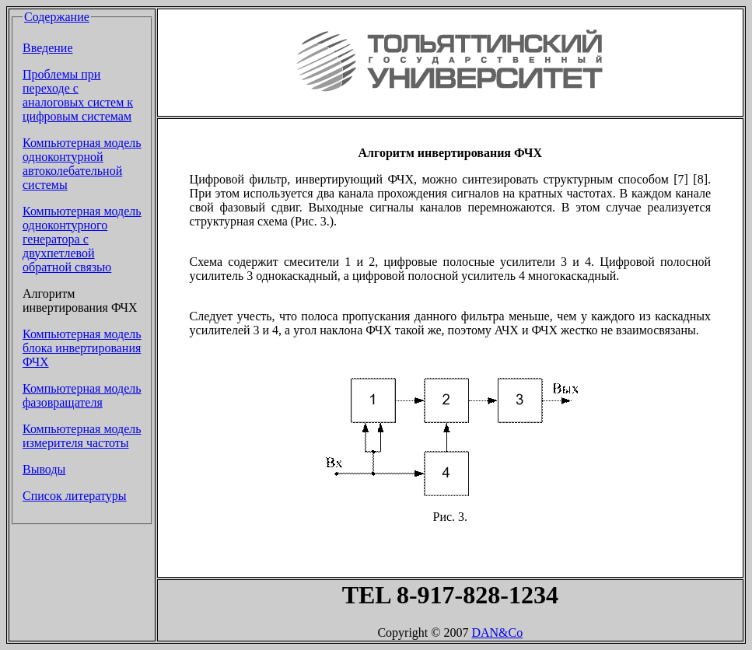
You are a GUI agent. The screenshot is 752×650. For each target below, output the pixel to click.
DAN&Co (497, 632)
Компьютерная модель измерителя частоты (82, 435)
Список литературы (75, 495)
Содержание (56, 16)
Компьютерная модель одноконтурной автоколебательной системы (82, 163)
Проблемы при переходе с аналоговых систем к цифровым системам (78, 95)
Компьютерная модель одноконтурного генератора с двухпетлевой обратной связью (82, 239)
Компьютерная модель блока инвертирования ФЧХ (82, 348)
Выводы (44, 469)
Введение (48, 47)
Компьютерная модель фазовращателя (82, 395)
